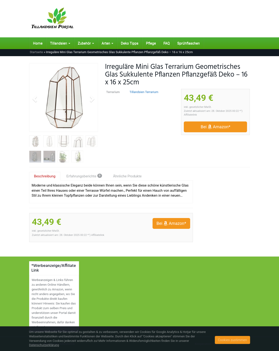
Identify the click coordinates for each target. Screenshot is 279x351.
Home (38, 43)
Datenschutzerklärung (44, 345)
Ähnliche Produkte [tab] (127, 176)
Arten (107, 43)
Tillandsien (60, 43)
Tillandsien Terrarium (144, 92)
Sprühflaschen (188, 43)
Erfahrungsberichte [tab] (84, 176)
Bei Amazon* (215, 126)
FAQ (166, 43)
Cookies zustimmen (232, 340)
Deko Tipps (129, 43)
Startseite (36, 52)
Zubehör (86, 43)
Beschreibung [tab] (44, 176)
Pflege (151, 43)
